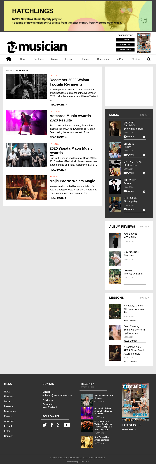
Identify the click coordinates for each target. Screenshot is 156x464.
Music (54, 59)
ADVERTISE (125, 45)
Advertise (9, 421)
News (23, 59)
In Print (120, 59)
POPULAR (87, 387)
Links (7, 431)
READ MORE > (58, 104)
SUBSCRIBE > (129, 429)
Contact (136, 59)
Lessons (69, 59)
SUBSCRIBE (125, 50)
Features (39, 59)
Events (85, 59)
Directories (103, 59)
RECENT (86, 383)
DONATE (125, 40)
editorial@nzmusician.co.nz (57, 395)
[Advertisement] (129, 86)
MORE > (144, 115)
